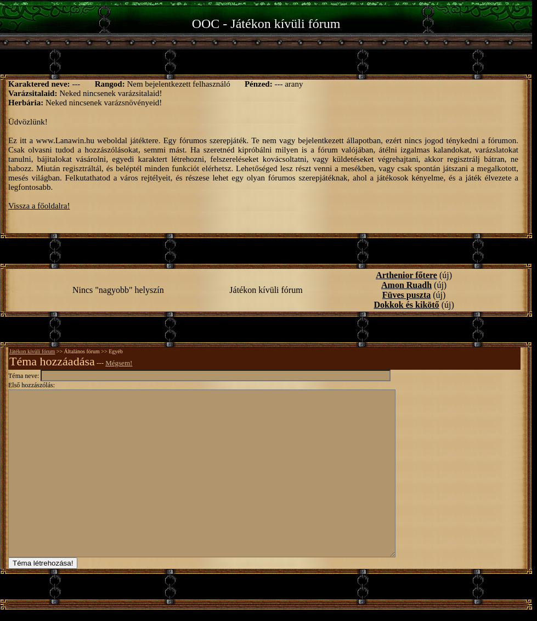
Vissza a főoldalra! (39, 205)
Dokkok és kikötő (406, 304)
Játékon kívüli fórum (32, 351)
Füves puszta (406, 295)
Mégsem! (118, 363)
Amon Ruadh (406, 285)
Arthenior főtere (406, 275)
